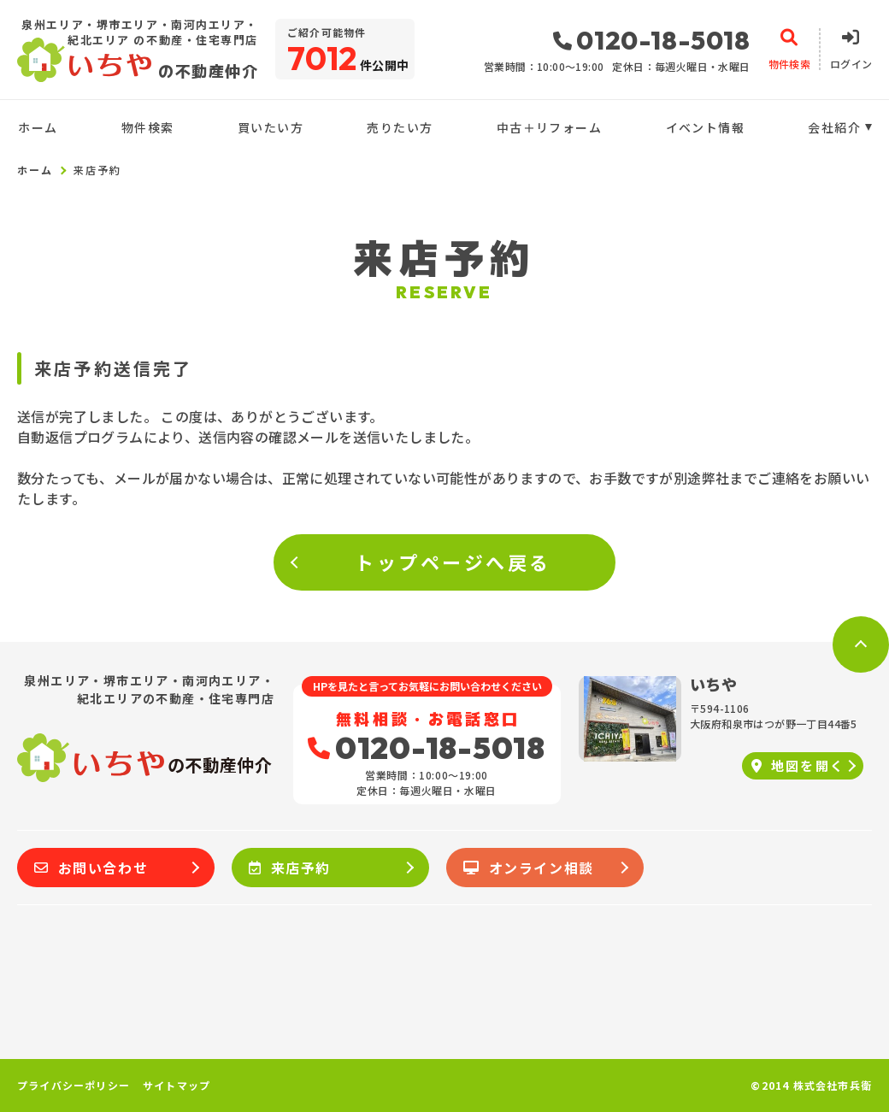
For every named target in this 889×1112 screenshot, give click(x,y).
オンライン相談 (528, 867)
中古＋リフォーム (549, 127)
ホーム (37, 127)
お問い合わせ (91, 867)
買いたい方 (270, 127)
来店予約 (290, 867)
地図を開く (798, 765)
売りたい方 (400, 127)
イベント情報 (705, 127)
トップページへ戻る (453, 561)
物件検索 (147, 127)
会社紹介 (834, 127)
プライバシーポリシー (73, 1085)
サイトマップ (176, 1085)
